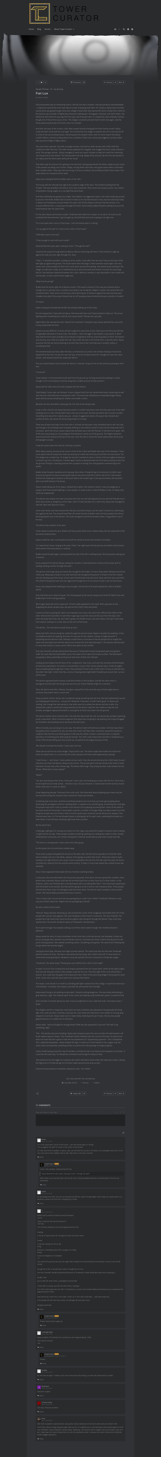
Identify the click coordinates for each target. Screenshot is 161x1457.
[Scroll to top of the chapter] (115, 1093)
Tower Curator (43, 97)
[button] (75, 1093)
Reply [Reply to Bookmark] (40, 1396)
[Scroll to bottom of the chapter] (115, 82)
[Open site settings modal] (132, 29)
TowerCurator (49, 1164)
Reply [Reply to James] (40, 1157)
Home (31, 29)
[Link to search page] (124, 29)
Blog (39, 29)
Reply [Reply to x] (40, 1309)
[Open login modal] (115, 29)
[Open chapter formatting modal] (76, 82)
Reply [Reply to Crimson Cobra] (40, 1412)
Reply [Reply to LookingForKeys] (40, 1347)
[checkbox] (128, 29)
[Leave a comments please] (80, 1120)
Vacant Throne (42, 89)
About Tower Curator (63, 29)
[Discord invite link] (119, 29)
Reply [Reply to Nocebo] (40, 1380)
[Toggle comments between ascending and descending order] (123, 1132)
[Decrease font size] (37, 82)
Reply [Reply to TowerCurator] (43, 1185)
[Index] (84, 1093)
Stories (48, 29)
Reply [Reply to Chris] (40, 1439)
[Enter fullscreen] (84, 82)
